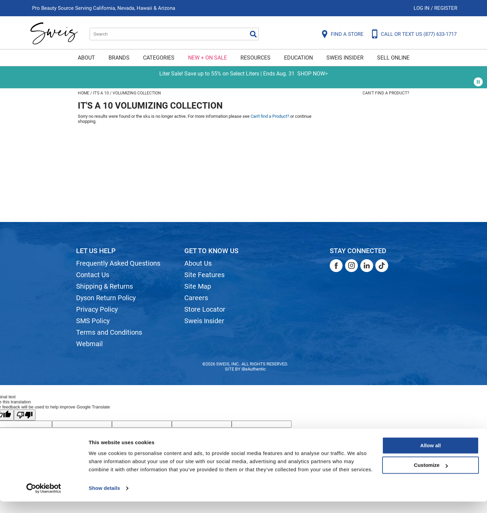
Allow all (430, 457)
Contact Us (92, 275)
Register (445, 8)
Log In (422, 8)
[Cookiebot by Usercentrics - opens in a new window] (43, 500)
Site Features (204, 275)
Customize (431, 476)
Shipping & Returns (104, 286)
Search (253, 34)
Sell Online (393, 57)
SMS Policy (93, 321)
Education (298, 57)
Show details (104, 500)
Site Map (197, 286)
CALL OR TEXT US (419, 34)
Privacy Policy (97, 309)
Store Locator (204, 309)
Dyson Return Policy (106, 298)
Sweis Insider (345, 57)
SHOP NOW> (312, 73)
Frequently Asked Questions (118, 263)
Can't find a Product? (386, 93)
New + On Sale (207, 57)
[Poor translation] (25, 415)
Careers (196, 298)
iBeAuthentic (253, 369)
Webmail (89, 344)
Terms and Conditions (109, 332)
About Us (198, 263)
